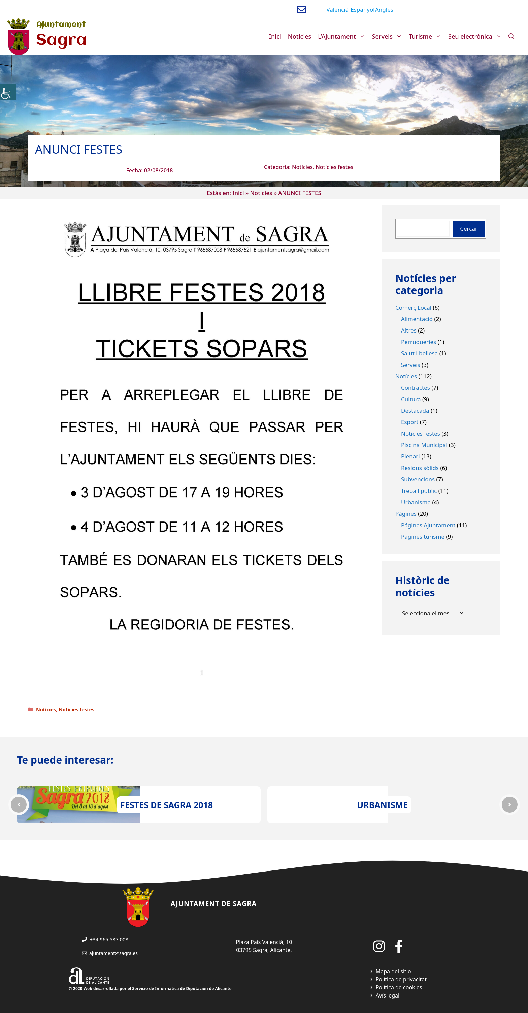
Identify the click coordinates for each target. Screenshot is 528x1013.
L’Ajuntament (343, 36)
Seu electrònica (476, 36)
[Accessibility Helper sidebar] (8, 92)
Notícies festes (334, 167)
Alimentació (417, 319)
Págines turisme (422, 536)
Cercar (468, 228)
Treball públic (419, 491)
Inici (275, 36)
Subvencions (418, 479)
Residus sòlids (420, 468)
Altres (409, 330)
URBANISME (382, 805)
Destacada (415, 410)
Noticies (299, 36)
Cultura (411, 399)
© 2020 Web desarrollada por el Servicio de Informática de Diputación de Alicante (150, 988)
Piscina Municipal (424, 445)
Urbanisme (416, 502)
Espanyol (362, 9)
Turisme (427, 36)
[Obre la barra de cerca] (511, 36)
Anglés (384, 9)
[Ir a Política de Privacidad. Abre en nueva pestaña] (398, 979)
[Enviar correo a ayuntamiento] (301, 10)
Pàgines (406, 513)
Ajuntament (61, 25)
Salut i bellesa (419, 353)
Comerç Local (413, 307)
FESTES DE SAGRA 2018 (166, 805)
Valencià (337, 9)
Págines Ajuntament (428, 525)
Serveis (388, 36)
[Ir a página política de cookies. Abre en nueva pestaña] (395, 987)
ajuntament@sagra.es (113, 953)
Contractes (415, 387)
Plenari (410, 456)
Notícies (302, 167)
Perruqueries (418, 342)
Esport (410, 422)
